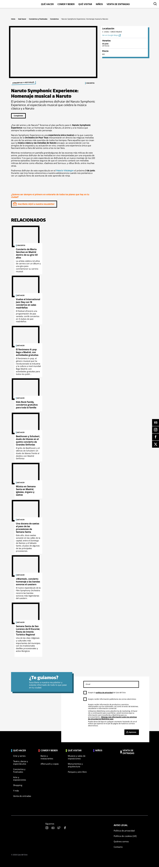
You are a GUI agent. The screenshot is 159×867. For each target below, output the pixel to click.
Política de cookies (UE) (125, 836)
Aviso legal (121, 825)
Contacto (118, 847)
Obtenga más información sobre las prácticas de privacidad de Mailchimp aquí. (112, 718)
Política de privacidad (124, 830)
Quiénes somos (121, 841)
